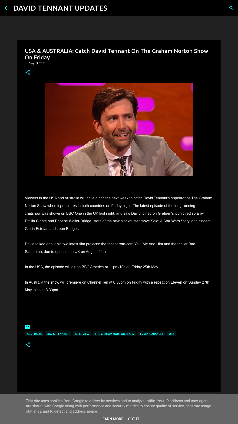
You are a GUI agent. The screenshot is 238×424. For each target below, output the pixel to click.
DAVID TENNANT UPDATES (60, 8)
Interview (82, 333)
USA (171, 333)
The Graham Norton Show (114, 333)
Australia (34, 333)
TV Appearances (151, 333)
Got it (133, 419)
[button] (27, 73)
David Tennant (58, 333)
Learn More (111, 419)
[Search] (114, 8)
